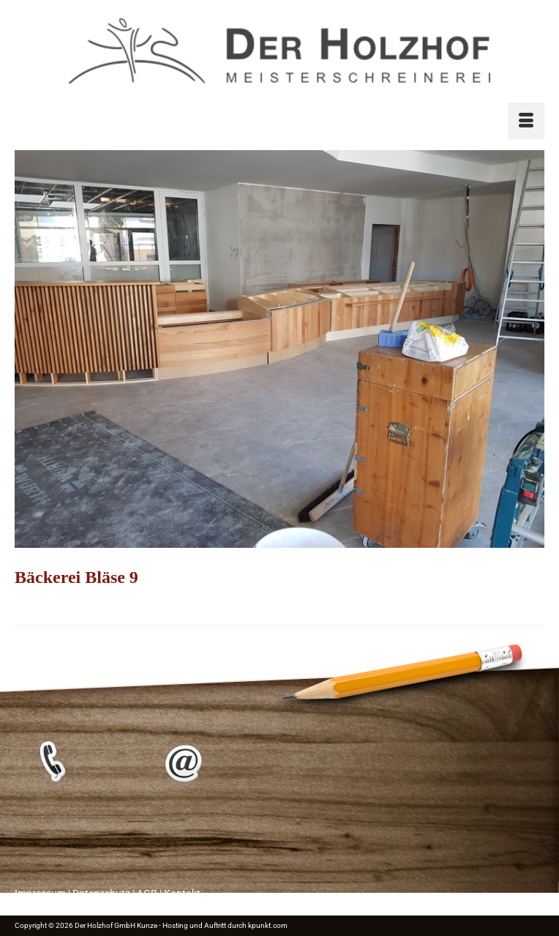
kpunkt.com (268, 925)
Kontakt (182, 893)
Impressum (40, 893)
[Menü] (526, 121)
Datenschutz (101, 893)
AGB (147, 893)
